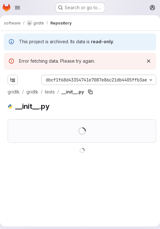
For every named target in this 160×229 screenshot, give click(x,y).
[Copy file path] (90, 92)
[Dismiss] (148, 61)
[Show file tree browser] (13, 80)
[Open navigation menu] (17, 8)
